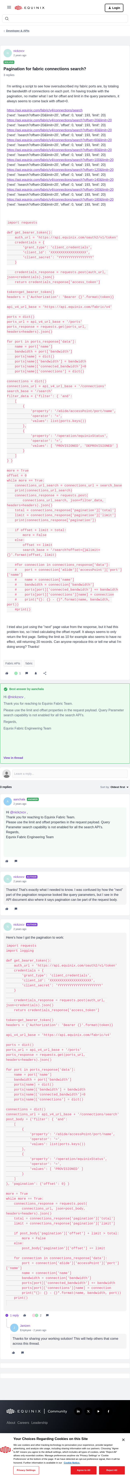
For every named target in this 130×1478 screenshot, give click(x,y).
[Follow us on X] (88, 1411)
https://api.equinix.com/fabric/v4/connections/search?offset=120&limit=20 (60, 170)
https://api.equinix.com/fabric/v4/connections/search (44, 110)
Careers (23, 1422)
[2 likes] (37, 1315)
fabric (29, 663)
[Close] (123, 1439)
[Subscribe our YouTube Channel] (98, 1411)
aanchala (19, 799)
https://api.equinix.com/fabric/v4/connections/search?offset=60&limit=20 (59, 140)
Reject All (111, 1470)
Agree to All (83, 1470)
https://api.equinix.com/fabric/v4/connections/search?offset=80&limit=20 (59, 150)
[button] (9, 8)
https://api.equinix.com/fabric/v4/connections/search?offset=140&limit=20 (60, 179)
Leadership (39, 1422)
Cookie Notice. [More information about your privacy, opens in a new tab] (72, 1462)
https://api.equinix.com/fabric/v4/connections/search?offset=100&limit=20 (60, 160)
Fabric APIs (12, 663)
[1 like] (17, 673)
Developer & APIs (18, 30)
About (11, 1422)
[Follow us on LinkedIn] (78, 1411)
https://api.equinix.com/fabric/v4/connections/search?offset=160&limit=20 (60, 189)
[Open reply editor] (65, 773)
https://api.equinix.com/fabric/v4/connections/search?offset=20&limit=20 (59, 120)
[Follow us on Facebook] (109, 1411)
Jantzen (25, 1325)
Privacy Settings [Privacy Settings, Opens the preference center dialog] (26, 1470)
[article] (65, 830)
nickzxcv (18, 50)
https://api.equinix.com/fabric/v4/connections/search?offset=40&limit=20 (59, 130)
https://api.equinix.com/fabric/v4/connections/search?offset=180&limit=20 (60, 199)
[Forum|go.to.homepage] (56, 8)
